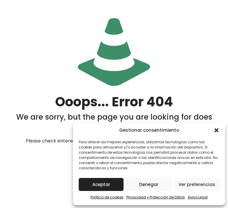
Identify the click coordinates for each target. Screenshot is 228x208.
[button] (216, 130)
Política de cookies (107, 197)
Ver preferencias (197, 184)
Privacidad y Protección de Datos (155, 197)
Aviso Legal (198, 197)
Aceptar (101, 184)
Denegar (149, 184)
